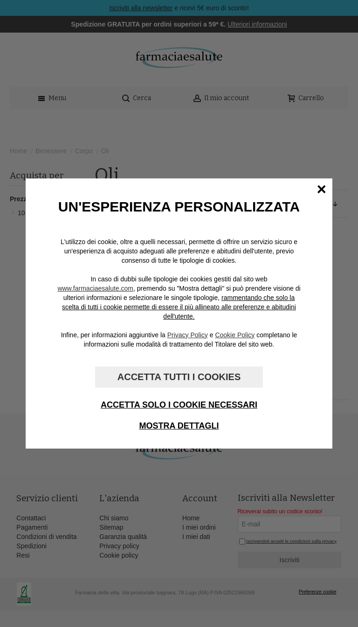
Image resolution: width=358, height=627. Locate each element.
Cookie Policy (235, 335)
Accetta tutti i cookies (179, 377)
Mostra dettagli (179, 426)
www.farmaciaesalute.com (95, 288)
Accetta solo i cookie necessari (179, 405)
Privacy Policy (187, 335)
